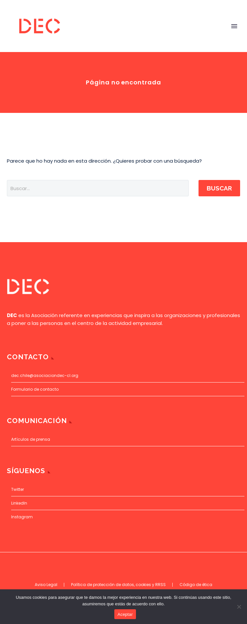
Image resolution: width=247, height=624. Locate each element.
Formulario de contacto (35, 389)
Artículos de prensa (30, 439)
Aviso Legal (46, 585)
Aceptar (125, 614)
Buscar (219, 188)
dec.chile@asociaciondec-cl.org (44, 375)
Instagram (22, 517)
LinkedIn (19, 503)
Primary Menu (234, 26)
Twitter (17, 489)
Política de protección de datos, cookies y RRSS (118, 585)
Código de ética (196, 585)
